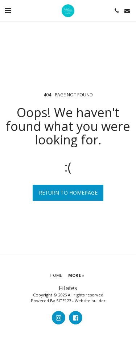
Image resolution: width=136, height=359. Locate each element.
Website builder (90, 300)
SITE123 (63, 300)
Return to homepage (68, 192)
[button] (8, 10)
